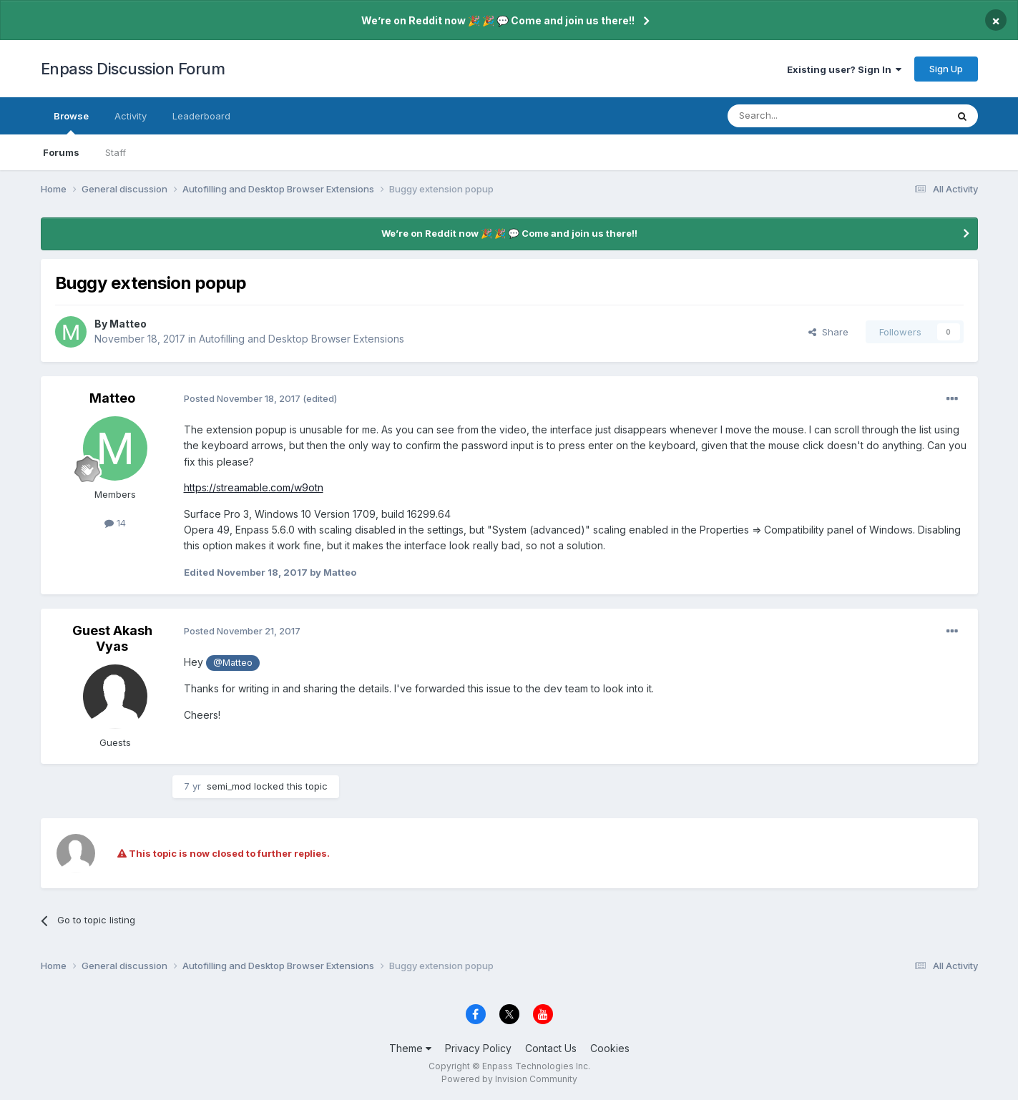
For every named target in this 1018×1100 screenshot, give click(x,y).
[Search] (800, 115)
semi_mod (229, 786)
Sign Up (946, 68)
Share (828, 332)
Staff (115, 152)
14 (115, 523)
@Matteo (233, 662)
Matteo (128, 324)
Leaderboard (201, 116)
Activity (130, 116)
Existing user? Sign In (844, 69)
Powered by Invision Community (509, 1079)
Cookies (610, 1048)
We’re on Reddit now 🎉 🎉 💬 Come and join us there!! (498, 20)
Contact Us (551, 1048)
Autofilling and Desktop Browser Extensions (301, 339)
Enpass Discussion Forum (133, 68)
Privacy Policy (478, 1048)
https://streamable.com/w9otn (253, 487)
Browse (71, 122)
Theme (410, 1048)
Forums (61, 152)
